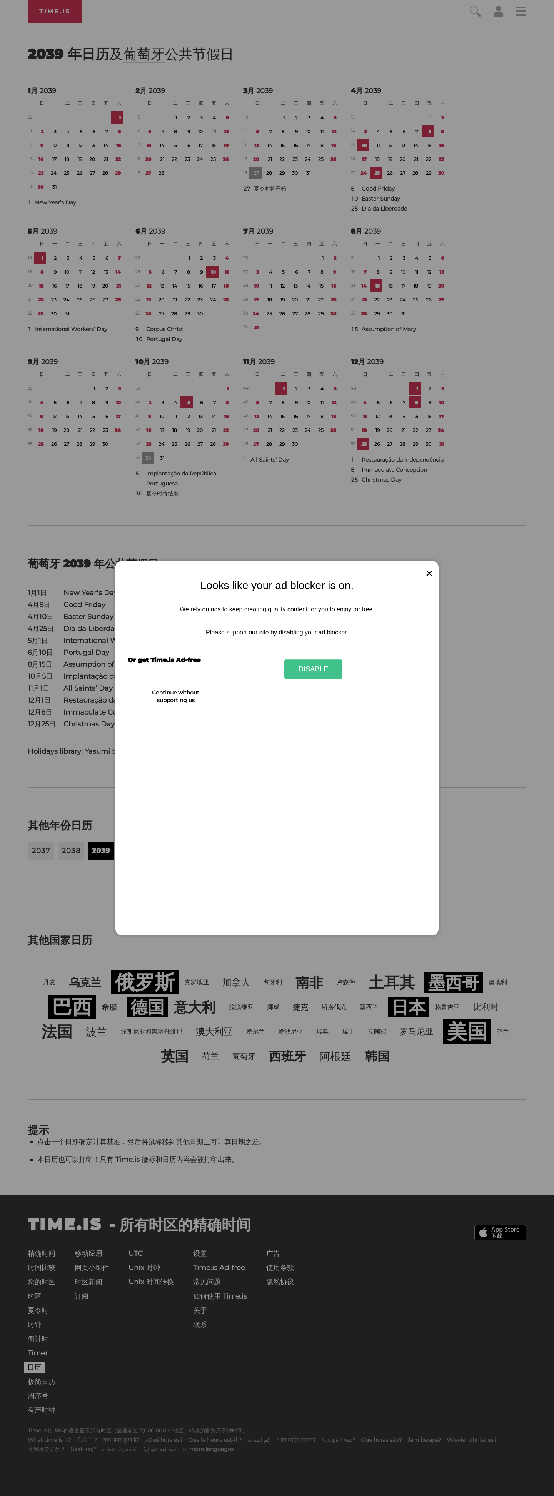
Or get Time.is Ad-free (164, 660)
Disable (314, 669)
